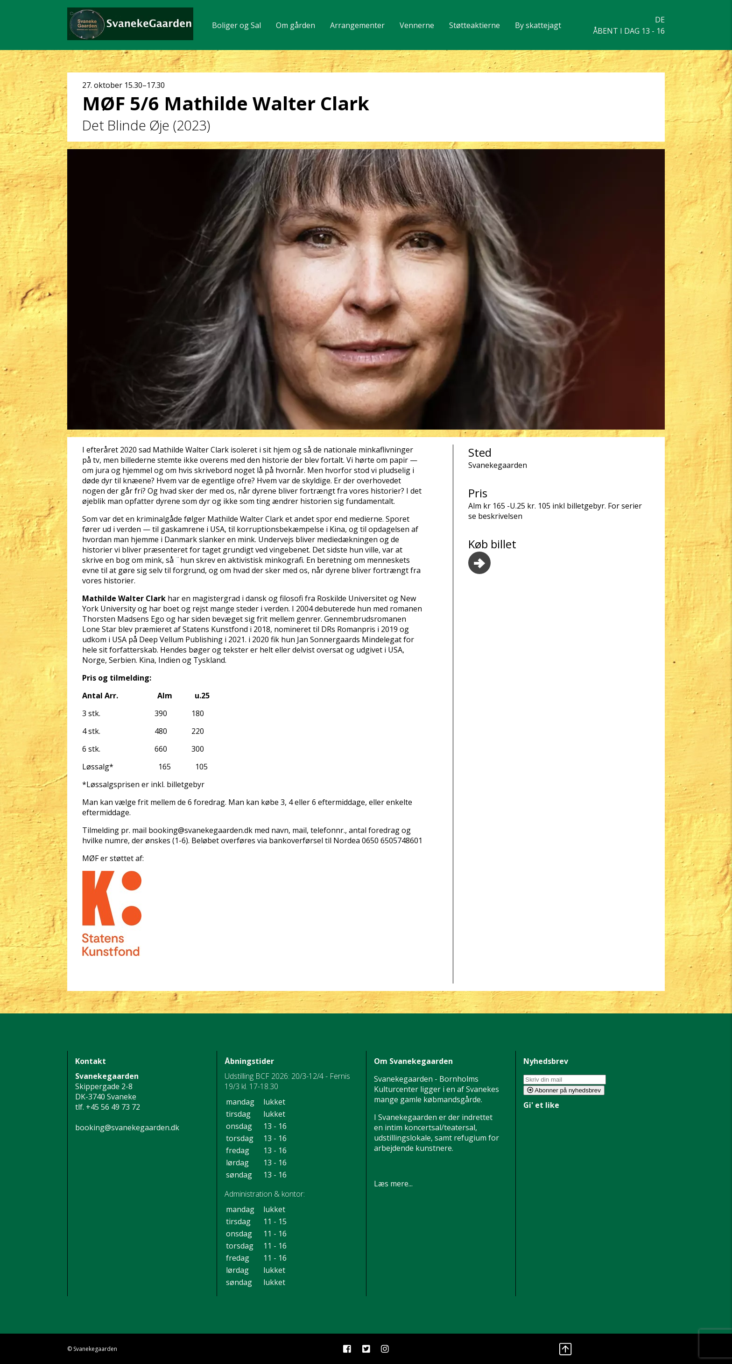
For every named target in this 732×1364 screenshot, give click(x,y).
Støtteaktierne (474, 25)
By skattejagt (538, 25)
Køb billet (492, 555)
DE (660, 19)
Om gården (295, 25)
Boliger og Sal (236, 25)
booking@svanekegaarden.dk (127, 1127)
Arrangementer (357, 25)
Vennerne (417, 25)
